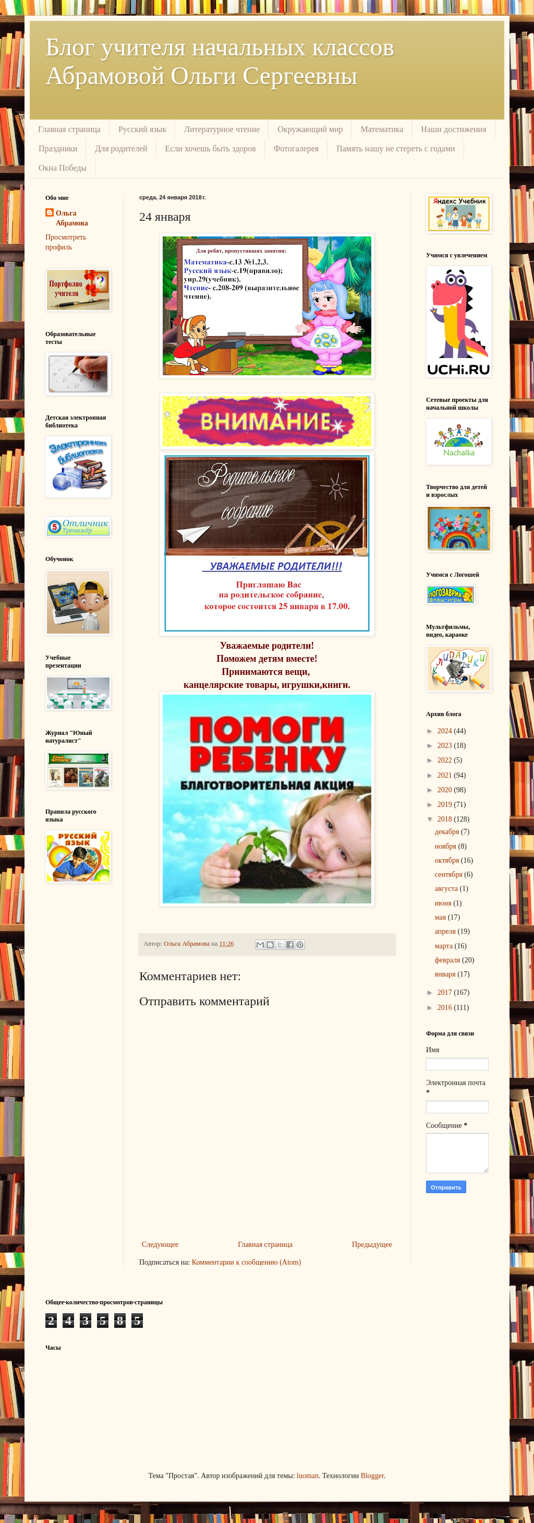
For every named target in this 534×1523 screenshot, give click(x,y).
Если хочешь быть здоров (210, 148)
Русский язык (142, 129)
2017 (446, 992)
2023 (446, 745)
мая (441, 917)
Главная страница (69, 129)
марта (445, 946)
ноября (446, 846)
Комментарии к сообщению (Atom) (246, 1262)
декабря (448, 832)
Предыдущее (372, 1244)
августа (447, 889)
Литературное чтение (222, 129)
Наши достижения (453, 129)
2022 (446, 760)
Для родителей (121, 148)
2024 (446, 731)
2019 (446, 804)
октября (448, 860)
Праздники (58, 148)
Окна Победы (63, 167)
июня (444, 903)
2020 (446, 790)
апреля (446, 931)
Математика (381, 129)
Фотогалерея (296, 148)
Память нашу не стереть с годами (395, 148)
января (446, 974)
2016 (446, 1008)
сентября (450, 874)
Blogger (372, 1476)
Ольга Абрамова (72, 218)
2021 (446, 775)
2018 (446, 819)
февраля (448, 960)
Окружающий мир (310, 129)
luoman (308, 1476)
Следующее (160, 1244)
